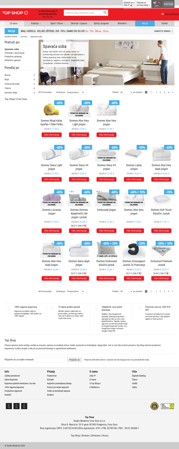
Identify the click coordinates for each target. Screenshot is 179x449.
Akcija (145, 23)
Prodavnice (52, 375)
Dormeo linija (11, 92)
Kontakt (50, 379)
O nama (93, 379)
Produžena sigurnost (13, 391)
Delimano (96, 435)
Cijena (8, 88)
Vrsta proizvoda (12, 83)
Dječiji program (101, 23)
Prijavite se (74, 359)
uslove (102, 359)
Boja (7, 79)
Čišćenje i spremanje (14, 53)
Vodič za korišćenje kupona (58, 391)
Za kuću (24, 36)
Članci (134, 379)
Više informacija (51, 134)
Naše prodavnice (167, 14)
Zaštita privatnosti (12, 375)
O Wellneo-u (95, 387)
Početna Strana (11, 36)
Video (134, 387)
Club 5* (93, 375)
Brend (7, 75)
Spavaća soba (12, 49)
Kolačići (8, 394)
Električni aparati (13, 60)
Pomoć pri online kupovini (58, 387)
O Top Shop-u (95, 383)
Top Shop (75, 435)
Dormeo (85, 435)
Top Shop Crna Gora (16, 98)
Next (172, 92)
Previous (156, 92)
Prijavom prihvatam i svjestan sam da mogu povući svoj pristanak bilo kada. (116, 360)
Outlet (165, 23)
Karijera (50, 394)
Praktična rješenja (13, 56)
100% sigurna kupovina (14, 387)
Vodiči (134, 383)
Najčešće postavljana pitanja (59, 383)
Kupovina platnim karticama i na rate (20, 383)
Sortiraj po (60, 92)
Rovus (105, 435)
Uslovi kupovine (11, 379)
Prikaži (115, 92)
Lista (150, 92)
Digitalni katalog (139, 375)
